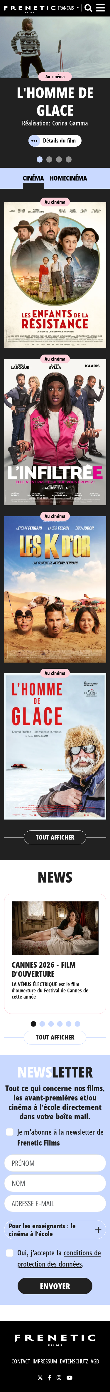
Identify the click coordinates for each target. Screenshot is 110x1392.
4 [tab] (59, 1024)
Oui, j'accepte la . (59, 1258)
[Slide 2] (49, 159)
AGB (95, 1361)
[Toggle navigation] (100, 8)
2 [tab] (42, 1024)
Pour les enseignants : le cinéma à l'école (42, 1229)
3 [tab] (51, 1024)
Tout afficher (55, 837)
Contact (20, 1361)
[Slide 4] (69, 159)
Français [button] (66, 8)
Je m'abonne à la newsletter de (60, 1137)
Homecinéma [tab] (68, 177)
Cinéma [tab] (33, 177)
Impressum (45, 1361)
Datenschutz (74, 1361)
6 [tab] (77, 1024)
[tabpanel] (55, 520)
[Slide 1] (40, 159)
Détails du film (52, 141)
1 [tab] (33, 1024)
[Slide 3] (59, 159)
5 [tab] (68, 1024)
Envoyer (55, 1285)
